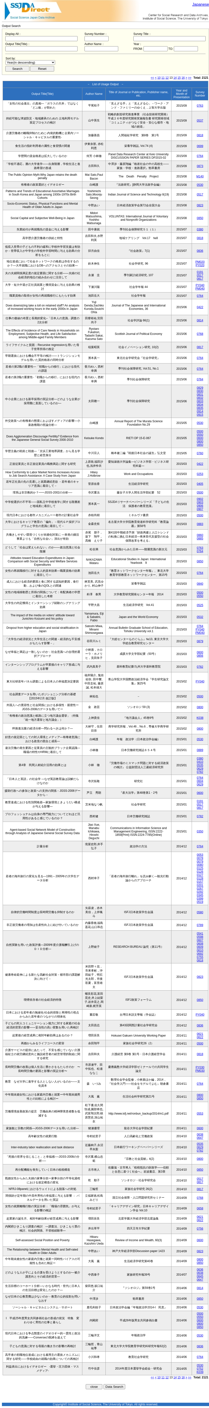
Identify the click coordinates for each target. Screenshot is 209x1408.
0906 (200, 505)
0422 (200, 307)
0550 (200, 434)
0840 (200, 583)
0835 (200, 408)
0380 (200, 229)
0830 (200, 391)
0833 (200, 401)
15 (179, 77)
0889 (200, 750)
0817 (200, 278)
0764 (200, 156)
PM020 (200, 262)
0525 (200, 605)
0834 (200, 404)
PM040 (200, 288)
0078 (200, 858)
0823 (200, 205)
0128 (200, 878)
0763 (200, 105)
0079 (200, 861)
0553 (200, 1113)
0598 (200, 937)
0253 (200, 474)
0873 (200, 166)
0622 (200, 1037)
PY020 (200, 265)
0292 (200, 892)
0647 (200, 1138)
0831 (200, 394)
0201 (200, 885)
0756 (200, 1228)
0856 (200, 655)
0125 (200, 868)
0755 (200, 957)
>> (189, 77)
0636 (200, 1269)
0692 (200, 953)
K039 (200, 1372)
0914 (200, 411)
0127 (200, 875)
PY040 (200, 285)
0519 (200, 902)
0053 (200, 854)
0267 (200, 888)
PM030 (200, 1070)
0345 (200, 895)
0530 (200, 185)
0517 (200, 194)
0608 (200, 943)
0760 (200, 453)
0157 (200, 881)
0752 (200, 1368)
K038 (200, 718)
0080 (200, 865)
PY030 (200, 1067)
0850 (200, 218)
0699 (200, 146)
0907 (200, 509)
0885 (200, 538)
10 (159, 77)
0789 (200, 925)
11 (162, 77)
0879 (200, 641)
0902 (200, 499)
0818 (200, 135)
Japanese (200, 4)
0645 (200, 1276)
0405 (200, 484)
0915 (200, 414)
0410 (200, 762)
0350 (200, 831)
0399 (200, 898)
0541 (200, 933)
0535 (200, 765)
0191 (200, 272)
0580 (200, 912)
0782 (200, 666)
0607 (200, 940)
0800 (200, 441)
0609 (200, 947)
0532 (200, 617)
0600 (200, 438)
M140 (200, 176)
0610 (200, 950)
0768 (200, 334)
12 (167, 77)
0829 (200, 387)
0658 (200, 1208)
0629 (200, 768)
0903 (200, 502)
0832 (200, 398)
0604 (200, 781)
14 (174, 77)
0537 (200, 120)
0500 (200, 431)
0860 (200, 535)
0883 (200, 524)
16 (183, 77)
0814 (200, 320)
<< (152, 77)
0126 (200, 871)
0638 (200, 1134)
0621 (200, 1034)
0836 (200, 251)
